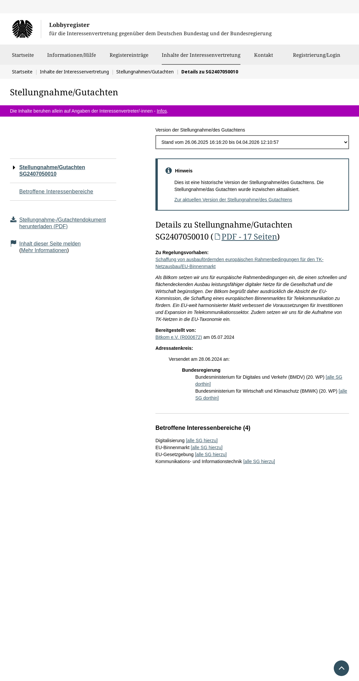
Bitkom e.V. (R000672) (178, 337)
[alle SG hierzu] (202, 440)
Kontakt (263, 58)
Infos (162, 111)
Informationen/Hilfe (71, 58)
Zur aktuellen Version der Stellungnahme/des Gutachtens (233, 199)
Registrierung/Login (316, 58)
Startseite (23, 58)
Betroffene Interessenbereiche (56, 191)
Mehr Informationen (44, 250)
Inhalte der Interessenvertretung (201, 55)
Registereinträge (129, 58)
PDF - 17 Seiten (245, 236)
